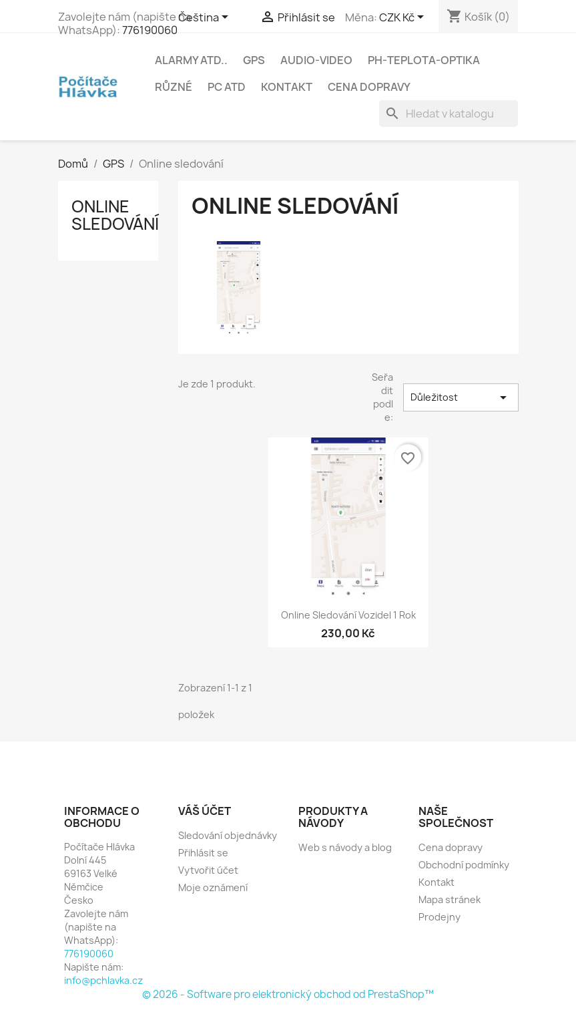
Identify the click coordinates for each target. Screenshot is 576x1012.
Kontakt (286, 86)
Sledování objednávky (227, 835)
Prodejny (439, 916)
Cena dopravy (369, 86)
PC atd (227, 86)
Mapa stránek (449, 899)
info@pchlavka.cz (103, 980)
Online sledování (115, 215)
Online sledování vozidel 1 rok (348, 615)
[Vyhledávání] (448, 113)
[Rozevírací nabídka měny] (403, 18)
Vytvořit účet (208, 870)
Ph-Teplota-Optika (424, 60)
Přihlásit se (203, 852)
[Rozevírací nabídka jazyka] (205, 18)
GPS (254, 60)
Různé (173, 86)
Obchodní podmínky (463, 864)
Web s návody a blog (345, 847)
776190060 (150, 30)
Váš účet (204, 811)
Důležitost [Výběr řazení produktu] (460, 397)
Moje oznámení (213, 887)
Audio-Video (316, 60)
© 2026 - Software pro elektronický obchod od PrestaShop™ (288, 994)
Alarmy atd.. (191, 60)
